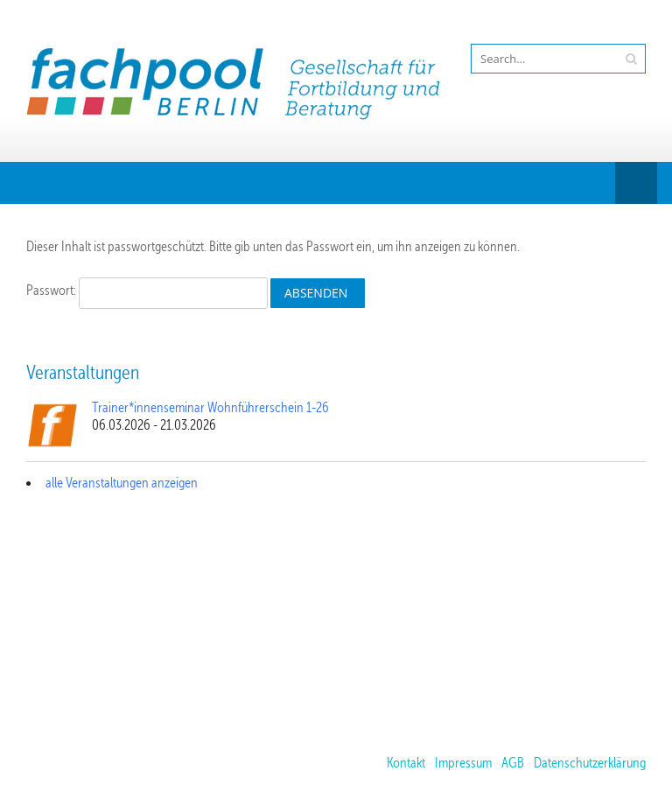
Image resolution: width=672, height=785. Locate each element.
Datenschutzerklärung (590, 763)
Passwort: (147, 290)
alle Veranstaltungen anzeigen (122, 483)
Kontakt (406, 763)
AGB (512, 763)
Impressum (463, 763)
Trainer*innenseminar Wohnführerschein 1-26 (210, 408)
